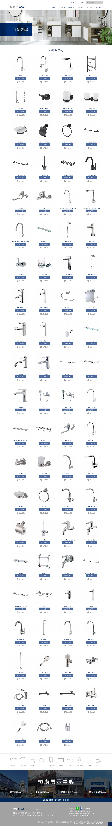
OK (56, 29)
